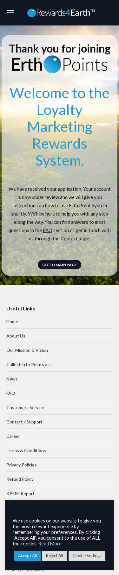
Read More (50, 543)
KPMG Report (20, 493)
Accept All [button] (27, 555)
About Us (15, 335)
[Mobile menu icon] (10, 13)
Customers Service (25, 407)
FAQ (47, 230)
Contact (69, 238)
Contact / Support (24, 421)
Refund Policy (20, 479)
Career (13, 436)
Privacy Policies (21, 464)
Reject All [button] (54, 555)
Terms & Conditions (26, 450)
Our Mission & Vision (27, 350)
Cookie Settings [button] (87, 555)
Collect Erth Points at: (28, 364)
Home (12, 321)
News (12, 378)
